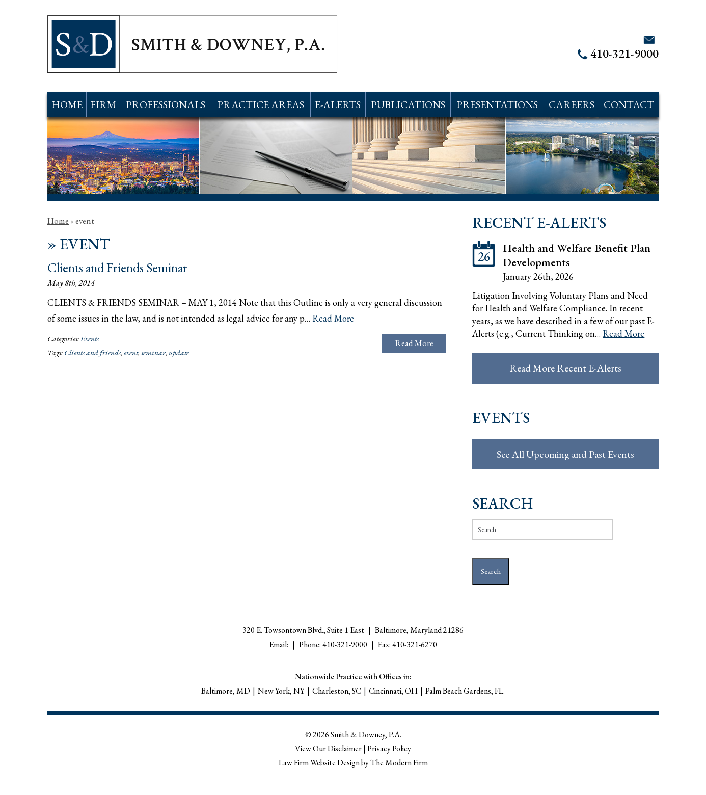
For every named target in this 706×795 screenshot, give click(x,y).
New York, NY (281, 690)
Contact (629, 104)
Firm (103, 104)
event (131, 353)
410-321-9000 (624, 53)
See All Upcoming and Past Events (565, 454)
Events (89, 339)
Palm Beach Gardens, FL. (465, 690)
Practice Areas (260, 104)
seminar (153, 353)
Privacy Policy (389, 748)
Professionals (165, 104)
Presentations (497, 104)
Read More (333, 318)
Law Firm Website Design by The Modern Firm (353, 762)
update (179, 353)
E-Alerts (338, 104)
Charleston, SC (336, 690)
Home (67, 104)
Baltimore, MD (225, 690)
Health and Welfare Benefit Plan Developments (576, 255)
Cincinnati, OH (393, 690)
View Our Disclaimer (328, 748)
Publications (408, 104)
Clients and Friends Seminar (117, 267)
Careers (571, 104)
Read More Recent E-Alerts (565, 368)
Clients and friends (92, 353)
